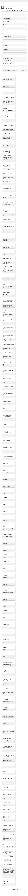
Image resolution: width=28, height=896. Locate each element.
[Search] (9, 16)
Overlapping (6, 70)
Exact (13, 70)
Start (4, 66)
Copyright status (6, 49)
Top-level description (7, 28)
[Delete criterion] (26, 15)
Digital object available (7, 40)
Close (26, 1)
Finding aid (5, 45)
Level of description (7, 36)
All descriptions (7, 60)
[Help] (22, 70)
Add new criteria (7, 18)
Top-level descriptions (8, 58)
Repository (5, 24)
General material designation (8, 53)
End (15, 66)
